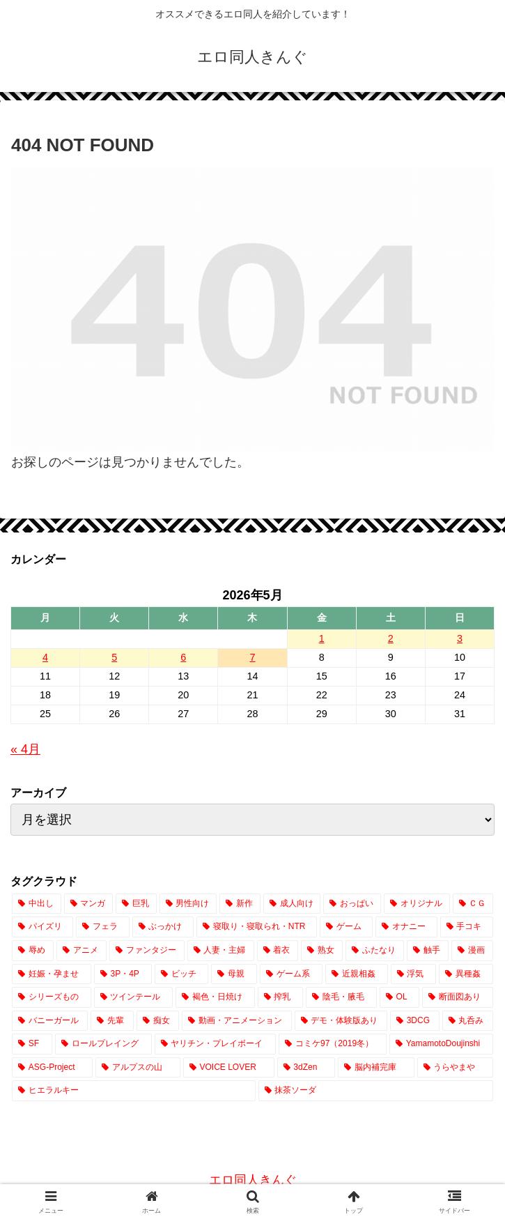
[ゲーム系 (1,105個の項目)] (291, 974)
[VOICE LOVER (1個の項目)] (228, 1067)
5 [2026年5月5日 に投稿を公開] (114, 657)
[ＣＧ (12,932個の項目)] (473, 904)
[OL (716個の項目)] (400, 997)
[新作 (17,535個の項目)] (240, 904)
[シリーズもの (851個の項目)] (51, 997)
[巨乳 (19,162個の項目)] (136, 904)
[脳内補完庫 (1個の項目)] (376, 1067)
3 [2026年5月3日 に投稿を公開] (460, 638)
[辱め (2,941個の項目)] (33, 950)
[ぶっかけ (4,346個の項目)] (163, 927)
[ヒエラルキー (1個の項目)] (134, 1090)
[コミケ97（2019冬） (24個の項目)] (333, 1044)
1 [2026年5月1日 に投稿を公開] (322, 638)
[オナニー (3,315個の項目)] (406, 927)
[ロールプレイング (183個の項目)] (103, 1044)
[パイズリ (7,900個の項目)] (42, 927)
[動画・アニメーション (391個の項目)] (236, 1021)
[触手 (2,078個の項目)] (428, 950)
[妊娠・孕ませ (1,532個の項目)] (51, 974)
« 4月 (25, 749)
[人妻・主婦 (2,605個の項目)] (220, 950)
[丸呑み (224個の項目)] (467, 1021)
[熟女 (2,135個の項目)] (322, 950)
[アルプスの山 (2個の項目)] (137, 1067)
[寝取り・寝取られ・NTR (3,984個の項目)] (256, 927)
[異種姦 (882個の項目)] (466, 974)
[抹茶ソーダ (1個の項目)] (376, 1090)
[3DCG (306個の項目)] (415, 1021)
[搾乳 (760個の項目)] (281, 997)
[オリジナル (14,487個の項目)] (417, 904)
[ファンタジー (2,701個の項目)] (147, 950)
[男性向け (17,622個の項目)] (188, 904)
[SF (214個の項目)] (32, 1044)
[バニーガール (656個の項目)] (50, 1021)
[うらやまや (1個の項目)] (455, 1067)
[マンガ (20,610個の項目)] (89, 904)
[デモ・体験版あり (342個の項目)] (341, 1021)
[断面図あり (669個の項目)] (457, 997)
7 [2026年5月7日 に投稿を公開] (252, 657)
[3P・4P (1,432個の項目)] (123, 974)
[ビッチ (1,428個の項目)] (182, 974)
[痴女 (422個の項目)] (158, 1021)
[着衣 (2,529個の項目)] (278, 950)
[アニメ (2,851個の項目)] (81, 950)
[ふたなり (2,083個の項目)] (374, 950)
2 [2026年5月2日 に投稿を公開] (391, 638)
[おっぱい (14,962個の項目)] (352, 904)
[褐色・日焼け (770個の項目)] (215, 997)
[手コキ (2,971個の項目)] (466, 927)
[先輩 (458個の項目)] (112, 1021)
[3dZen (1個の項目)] (306, 1067)
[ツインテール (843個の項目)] (133, 997)
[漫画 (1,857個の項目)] (472, 950)
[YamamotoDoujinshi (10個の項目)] (441, 1044)
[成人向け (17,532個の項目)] (292, 904)
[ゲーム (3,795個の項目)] (346, 927)
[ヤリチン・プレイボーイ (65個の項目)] (216, 1044)
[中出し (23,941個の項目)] (36, 904)
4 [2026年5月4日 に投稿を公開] (45, 657)
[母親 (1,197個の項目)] (234, 974)
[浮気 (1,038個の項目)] (414, 974)
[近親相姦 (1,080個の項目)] (356, 974)
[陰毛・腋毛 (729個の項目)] (341, 997)
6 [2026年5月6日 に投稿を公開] (183, 657)
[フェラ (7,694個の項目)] (102, 927)
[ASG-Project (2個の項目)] (52, 1067)
